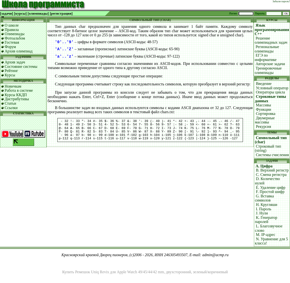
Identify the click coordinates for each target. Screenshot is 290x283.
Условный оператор (272, 88)
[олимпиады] (38, 13)
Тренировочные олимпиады (268, 70)
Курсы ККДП (16, 95)
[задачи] (6, 13)
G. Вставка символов (264, 198)
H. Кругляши (266, 204)
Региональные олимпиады (267, 49)
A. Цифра (264, 166)
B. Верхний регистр (272, 170)
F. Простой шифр (270, 192)
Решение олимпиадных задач (271, 40)
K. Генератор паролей (266, 219)
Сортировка (265, 113)
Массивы (263, 105)
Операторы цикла (270, 92)
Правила (12, 30)
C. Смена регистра (271, 174)
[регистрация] (61, 13)
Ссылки (11, 108)
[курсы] (20, 13)
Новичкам (13, 86)
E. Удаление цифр (270, 187)
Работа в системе (19, 90)
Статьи (10, 103)
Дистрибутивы (17, 99)
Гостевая (12, 42)
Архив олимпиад (19, 51)
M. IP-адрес (265, 234)
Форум (10, 47)
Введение (264, 83)
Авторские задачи (270, 64)
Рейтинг (11, 71)
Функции (263, 109)
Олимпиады (14, 34)
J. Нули (262, 213)
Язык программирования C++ (272, 29)
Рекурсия (263, 126)
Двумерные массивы (265, 120)
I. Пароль (263, 209)
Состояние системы (21, 66)
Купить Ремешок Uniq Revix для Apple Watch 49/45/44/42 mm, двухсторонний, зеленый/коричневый (145, 272)
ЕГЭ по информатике (266, 57)
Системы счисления (272, 155)
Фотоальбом (15, 38)
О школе (12, 25)
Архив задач (15, 62)
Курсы (10, 75)
